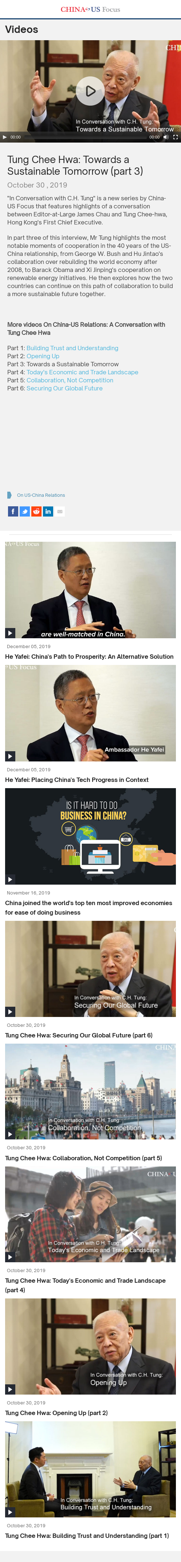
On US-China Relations (41, 495)
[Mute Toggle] (166, 137)
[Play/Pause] (5, 137)
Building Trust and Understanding (72, 348)
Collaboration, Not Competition (70, 380)
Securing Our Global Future (65, 388)
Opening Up (43, 356)
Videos (21, 29)
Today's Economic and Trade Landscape (82, 372)
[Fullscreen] (175, 137)
